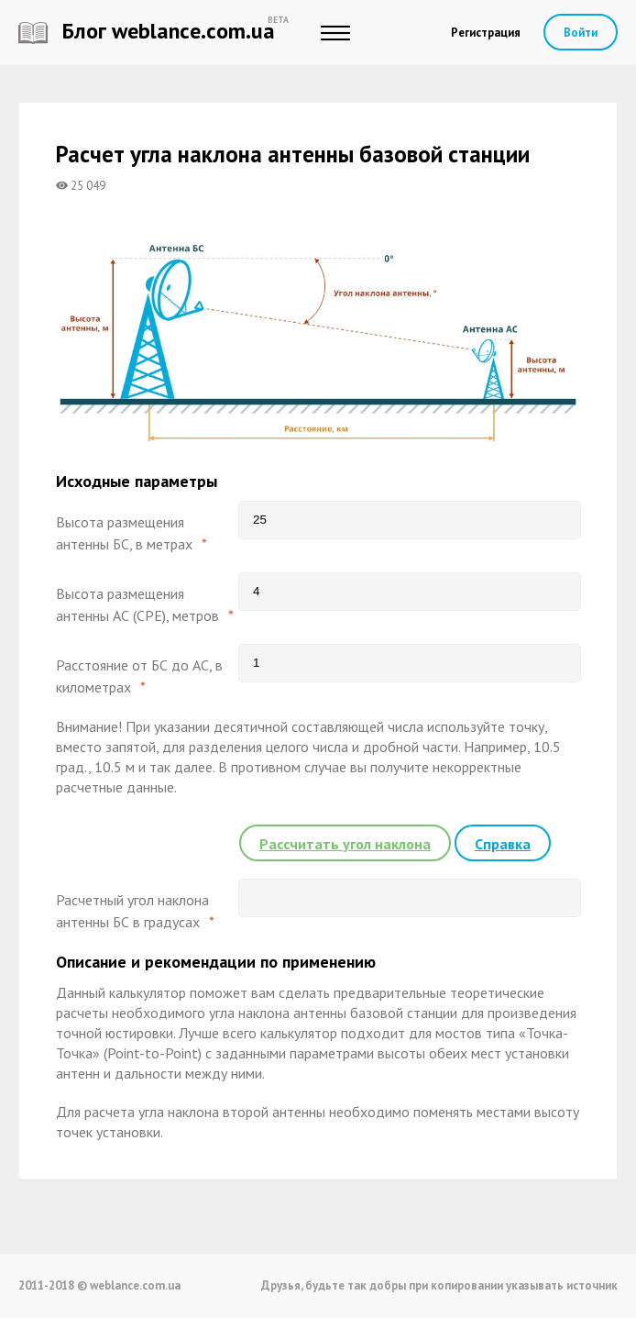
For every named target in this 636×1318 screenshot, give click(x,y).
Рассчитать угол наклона (345, 844)
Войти (581, 32)
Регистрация (486, 32)
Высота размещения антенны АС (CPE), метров (137, 604)
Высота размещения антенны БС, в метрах (124, 533)
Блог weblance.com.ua (146, 31)
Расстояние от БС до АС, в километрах (139, 676)
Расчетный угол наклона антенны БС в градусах (132, 911)
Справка (503, 844)
